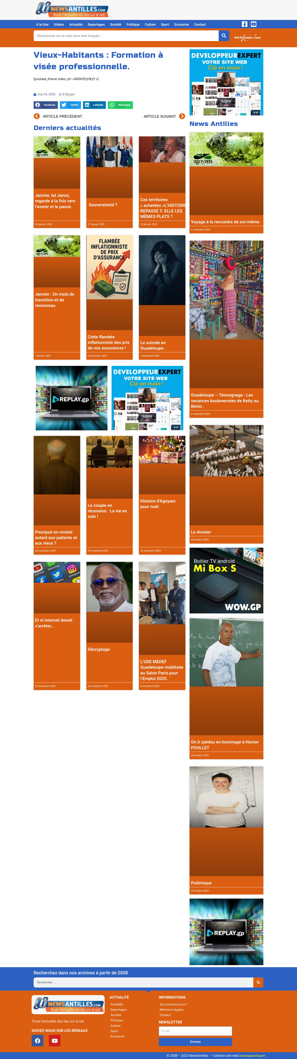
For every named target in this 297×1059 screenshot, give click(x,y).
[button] (46, 105)
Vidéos (59, 25)
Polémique (201, 882)
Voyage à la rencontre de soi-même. (225, 221)
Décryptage (99, 649)
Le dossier (201, 532)
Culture (150, 25)
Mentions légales (172, 1010)
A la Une (42, 25)
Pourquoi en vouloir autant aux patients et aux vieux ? (56, 538)
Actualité (75, 25)
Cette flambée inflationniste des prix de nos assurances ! (108, 342)
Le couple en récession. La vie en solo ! (107, 511)
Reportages (96, 25)
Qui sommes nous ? (174, 1004)
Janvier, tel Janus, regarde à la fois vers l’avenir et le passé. (55, 201)
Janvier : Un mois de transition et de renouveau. (54, 300)
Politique (133, 25)
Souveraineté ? (103, 204)
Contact (200, 25)
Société (115, 25)
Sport (165, 25)
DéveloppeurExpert (251, 1056)
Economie (181, 25)
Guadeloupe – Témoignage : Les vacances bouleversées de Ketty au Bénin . (225, 401)
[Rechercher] (224, 35)
